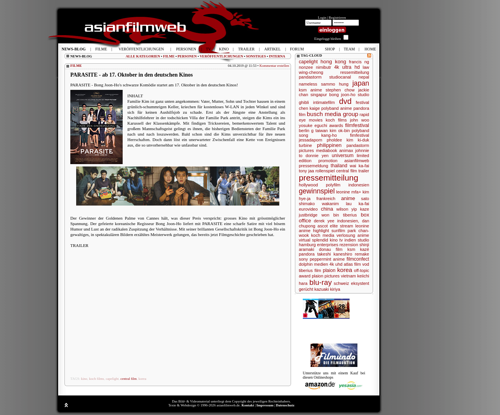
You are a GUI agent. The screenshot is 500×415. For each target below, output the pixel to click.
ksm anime (310, 90)
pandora (306, 254)
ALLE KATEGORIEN (143, 56)
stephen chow (340, 90)
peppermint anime (327, 259)
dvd (345, 101)
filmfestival (357, 125)
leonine (343, 192)
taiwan (321, 130)
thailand (339, 165)
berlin (304, 130)
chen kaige (309, 108)
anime (348, 198)
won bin (330, 215)
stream (346, 226)
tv (341, 240)
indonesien (358, 184)
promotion (328, 160)
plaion (329, 270)
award (305, 276)
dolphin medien (313, 264)
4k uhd (335, 264)
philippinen (329, 145)
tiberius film (310, 270)
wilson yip (346, 209)
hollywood (308, 184)
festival (362, 102)
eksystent (360, 283)
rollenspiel (325, 170)
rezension (348, 244)
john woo (359, 120)
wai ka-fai (359, 165)
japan (360, 83)
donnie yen (317, 155)
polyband (360, 130)
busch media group (333, 114)
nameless (308, 84)
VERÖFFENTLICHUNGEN (221, 56)
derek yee (324, 220)
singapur (319, 94)
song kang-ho (318, 135)
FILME (169, 56)
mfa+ (356, 192)
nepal (364, 77)
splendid (320, 240)
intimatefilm (324, 102)
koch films (96, 379)
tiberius (350, 215)
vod (365, 264)
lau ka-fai (357, 203)
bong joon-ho (342, 94)
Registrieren (337, 18)
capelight (112, 379)
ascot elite (328, 226)
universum (343, 155)
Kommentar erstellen (274, 66)
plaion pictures (325, 276)
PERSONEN (187, 56)
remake (362, 254)
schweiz (341, 283)
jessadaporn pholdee (320, 140)
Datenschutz (285, 405)
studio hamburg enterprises (334, 242)
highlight (321, 230)
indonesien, (348, 220)
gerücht (306, 289)
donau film (331, 249)
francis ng (359, 61)
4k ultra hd (347, 67)
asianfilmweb (356, 160)
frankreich (325, 198)
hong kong (333, 61)
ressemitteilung (354, 72)
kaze (364, 209)
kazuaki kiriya (327, 289)
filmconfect (357, 259)
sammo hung (334, 84)
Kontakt (247, 405)
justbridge (308, 215)
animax (346, 150)
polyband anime (336, 108)
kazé (364, 249)
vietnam (348, 276)
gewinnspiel (317, 191)
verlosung (345, 235)
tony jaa (306, 170)
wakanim (330, 203)
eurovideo (308, 209)
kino (84, 379)
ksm (351, 249)
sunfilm (338, 230)
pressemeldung (313, 165)
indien (350, 240)
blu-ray (320, 282)
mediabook (326, 150)
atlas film (352, 264)
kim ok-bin (340, 130)
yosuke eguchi (313, 125)
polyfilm (333, 184)
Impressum (265, 405)
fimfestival (359, 135)
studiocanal (340, 77)
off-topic (361, 270)
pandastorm (310, 77)
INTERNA (277, 56)
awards (336, 125)
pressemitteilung (328, 177)
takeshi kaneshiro (334, 254)
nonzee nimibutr (315, 67)
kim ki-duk (357, 140)
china (327, 209)
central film (128, 379)
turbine (305, 145)
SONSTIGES (256, 56)
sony (303, 259)
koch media (322, 235)
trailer (363, 170)
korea (142, 379)
